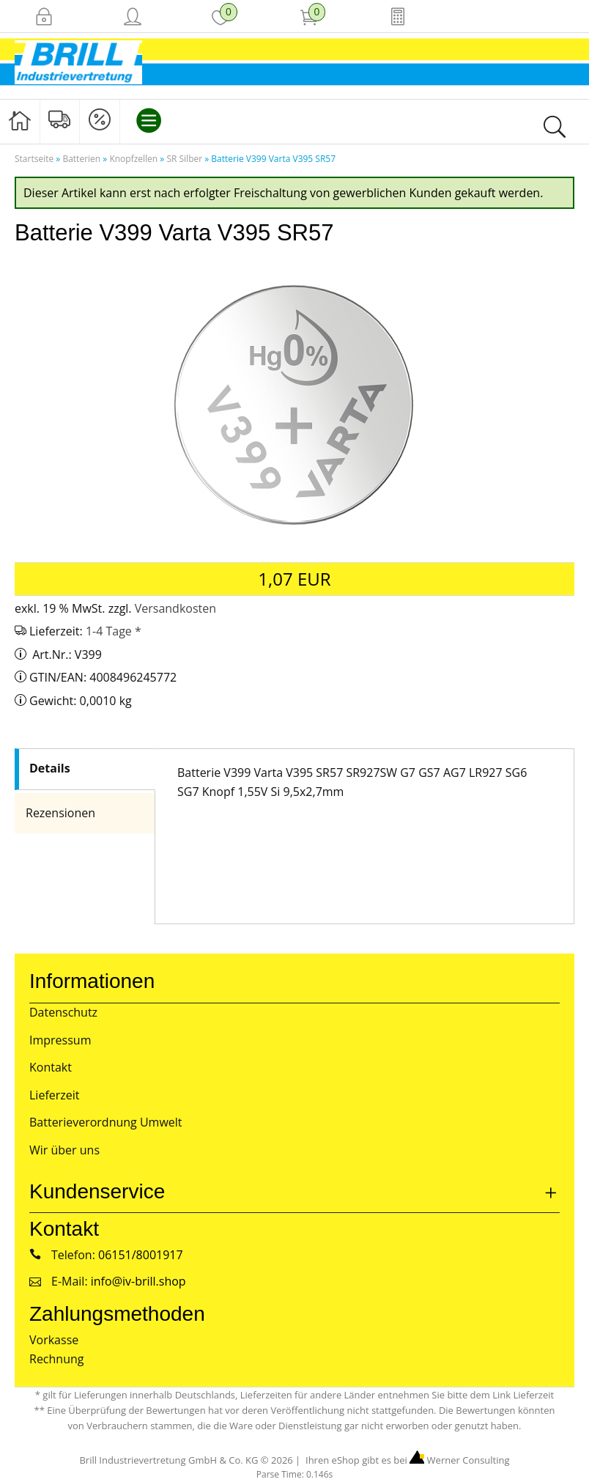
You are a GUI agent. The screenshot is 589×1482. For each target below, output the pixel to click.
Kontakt (50, 1067)
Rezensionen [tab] (60, 813)
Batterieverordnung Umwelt (105, 1122)
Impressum (60, 1040)
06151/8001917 (140, 1255)
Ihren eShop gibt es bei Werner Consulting (406, 1460)
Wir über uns (64, 1150)
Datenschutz (63, 1012)
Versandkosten (175, 608)
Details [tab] (49, 768)
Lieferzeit (54, 1095)
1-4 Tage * (113, 631)
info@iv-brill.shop (138, 1281)
